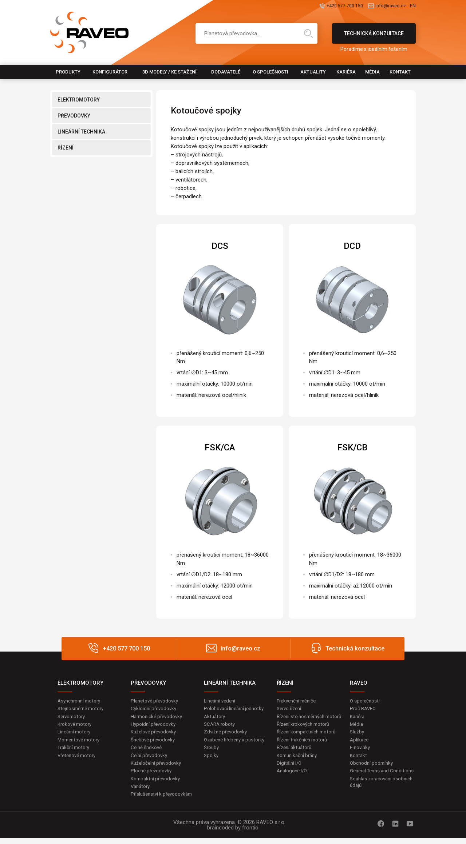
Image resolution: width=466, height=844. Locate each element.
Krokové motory (76, 726)
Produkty (68, 72)
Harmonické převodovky (158, 717)
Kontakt (400, 72)
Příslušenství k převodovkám (163, 800)
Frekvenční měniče (298, 701)
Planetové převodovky (156, 701)
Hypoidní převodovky (154, 726)
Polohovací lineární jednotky (236, 709)
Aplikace (360, 742)
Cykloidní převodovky (155, 709)
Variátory (141, 791)
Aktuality (313, 72)
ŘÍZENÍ (66, 148)
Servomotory (73, 717)
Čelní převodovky (150, 758)
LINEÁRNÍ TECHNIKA (81, 132)
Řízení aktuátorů (296, 757)
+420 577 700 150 (308, 6)
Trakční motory (75, 750)
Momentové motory (80, 742)
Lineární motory (76, 734)
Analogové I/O (293, 782)
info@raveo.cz (373, 6)
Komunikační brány (298, 766)
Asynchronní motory (81, 701)
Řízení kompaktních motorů (308, 741)
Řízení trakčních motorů (304, 749)
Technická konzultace (374, 37)
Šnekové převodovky (154, 742)
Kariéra (346, 72)
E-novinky (361, 750)
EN (412, 6)
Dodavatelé (225, 72)
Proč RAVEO (364, 709)
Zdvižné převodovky (227, 734)
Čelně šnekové (147, 750)
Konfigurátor (109, 72)
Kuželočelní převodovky (157, 767)
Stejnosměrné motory (83, 709)
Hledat (308, 33)
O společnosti (270, 72)
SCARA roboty (220, 726)
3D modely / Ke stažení (169, 72)
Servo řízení (290, 709)
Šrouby (212, 757)
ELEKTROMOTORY (79, 100)
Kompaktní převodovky (157, 783)
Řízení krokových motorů (305, 733)
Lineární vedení (221, 701)
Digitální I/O (290, 774)
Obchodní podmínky (372, 767)
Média (372, 72)
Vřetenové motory (78, 758)
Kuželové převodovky (155, 734)
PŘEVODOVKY (74, 116)
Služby (357, 734)
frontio (250, 833)
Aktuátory (215, 717)
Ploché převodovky (152, 775)
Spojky (211, 766)
